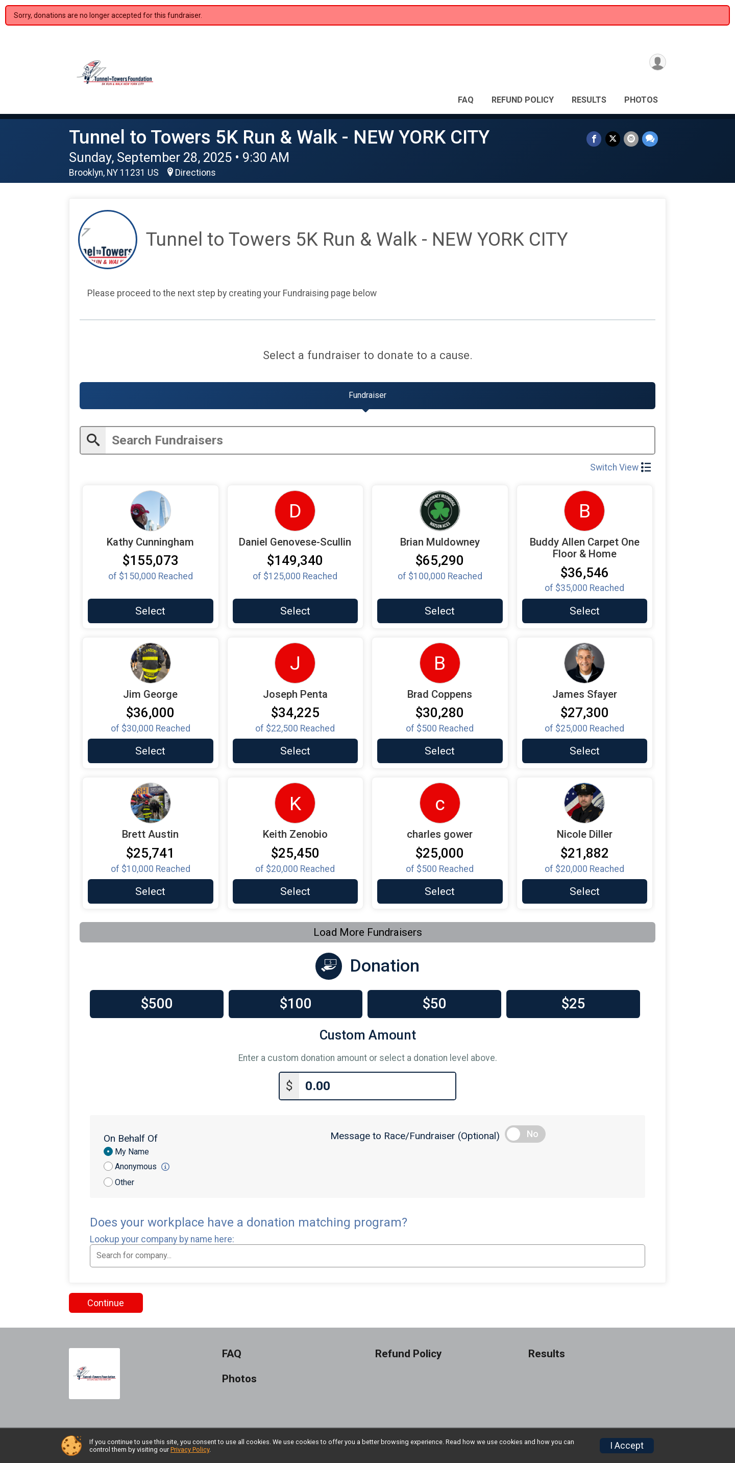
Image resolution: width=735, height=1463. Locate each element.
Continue (105, 1307)
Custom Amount (368, 1040)
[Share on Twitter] (613, 139)
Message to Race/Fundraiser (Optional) (415, 1140)
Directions (195, 173)
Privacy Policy (189, 1449)
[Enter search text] (380, 443)
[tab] (367, 398)
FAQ (466, 100)
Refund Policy (523, 100)
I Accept (627, 1446)
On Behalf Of (131, 1142)
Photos (641, 100)
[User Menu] (656, 63)
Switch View (620, 471)
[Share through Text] (650, 139)
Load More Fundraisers (367, 938)
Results (589, 100)
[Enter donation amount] (377, 1090)
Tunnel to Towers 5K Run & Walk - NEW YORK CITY (279, 137)
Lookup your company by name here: (162, 1243)
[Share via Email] (631, 139)
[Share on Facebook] (596, 139)
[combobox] (367, 1259)
